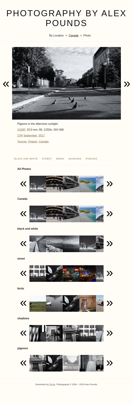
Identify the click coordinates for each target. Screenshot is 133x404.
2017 (41, 135)
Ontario (32, 141)
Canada (73, 35)
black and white (26, 158)
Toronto (21, 141)
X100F (21, 129)
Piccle (52, 384)
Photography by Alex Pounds (66, 18)
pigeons (91, 158)
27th (20, 135)
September (30, 135)
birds (60, 158)
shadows (74, 158)
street (47, 158)
